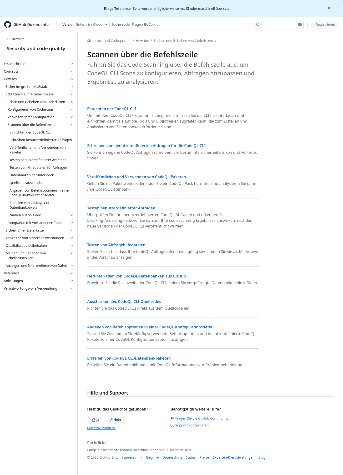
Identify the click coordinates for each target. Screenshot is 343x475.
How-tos (142, 40)
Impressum (131, 457)
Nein (115, 419)
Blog (262, 457)
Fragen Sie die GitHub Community (199, 418)
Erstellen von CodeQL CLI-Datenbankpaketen (129, 358)
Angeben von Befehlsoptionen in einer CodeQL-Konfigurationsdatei (149, 327)
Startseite (15, 39)
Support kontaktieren (190, 425)
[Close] (329, 7)
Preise (204, 457)
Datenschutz (172, 457)
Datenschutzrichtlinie (101, 428)
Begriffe (152, 457)
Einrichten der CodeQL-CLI (111, 108)
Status (191, 457)
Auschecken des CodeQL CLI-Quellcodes (124, 301)
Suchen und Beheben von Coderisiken (183, 40)
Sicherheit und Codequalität (109, 40)
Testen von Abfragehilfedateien (116, 244)
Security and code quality (36, 48)
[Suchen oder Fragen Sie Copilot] (185, 24)
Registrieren (325, 24)
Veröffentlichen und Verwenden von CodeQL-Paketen (136, 176)
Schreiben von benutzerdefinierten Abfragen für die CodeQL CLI (146, 145)
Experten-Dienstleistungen (233, 457)
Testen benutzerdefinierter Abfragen (121, 208)
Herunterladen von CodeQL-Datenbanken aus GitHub (136, 276)
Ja (95, 419)
